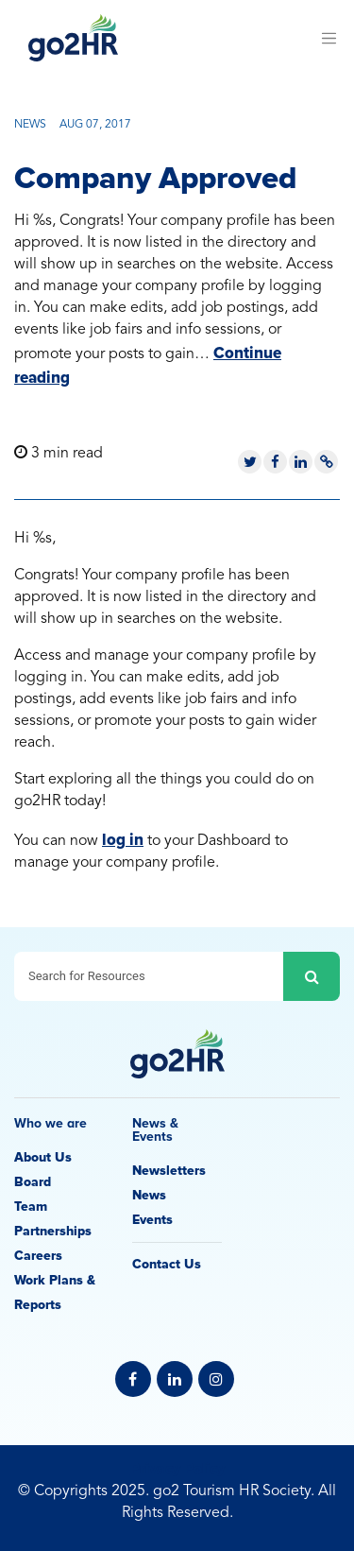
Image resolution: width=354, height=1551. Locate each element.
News (149, 1195)
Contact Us (166, 1264)
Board (32, 1182)
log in (122, 840)
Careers (38, 1256)
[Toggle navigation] (328, 37)
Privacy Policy (177, 1468)
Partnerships (53, 1231)
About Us (43, 1157)
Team (30, 1206)
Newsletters (169, 1171)
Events (152, 1220)
